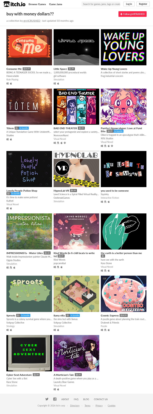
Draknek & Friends (110, 322)
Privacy (99, 405)
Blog (86, 399)
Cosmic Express (110, 315)
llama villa (59, 315)
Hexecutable (12, 76)
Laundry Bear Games (64, 382)
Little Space (60, 68)
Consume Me (14, 68)
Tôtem (10, 128)
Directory (74, 405)
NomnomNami (61, 135)
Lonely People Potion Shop (21, 190)
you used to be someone (115, 190)
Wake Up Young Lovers (114, 68)
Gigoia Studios (13, 260)
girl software (60, 76)
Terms (87, 405)
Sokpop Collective (15, 322)
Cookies (111, 405)
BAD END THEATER (65, 128)
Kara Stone (106, 263)
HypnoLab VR (61, 190)
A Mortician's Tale (64, 374)
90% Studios (107, 138)
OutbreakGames (62, 197)
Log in (129, 4)
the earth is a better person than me (121, 252)
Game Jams (55, 4)
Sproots (10, 315)
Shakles (10, 135)
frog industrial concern (112, 76)
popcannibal (60, 263)
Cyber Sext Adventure (19, 374)
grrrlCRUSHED (31, 20)
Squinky (105, 194)
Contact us (101, 399)
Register (143, 4)
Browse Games (37, 4)
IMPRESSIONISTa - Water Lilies (24, 252)
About (65, 399)
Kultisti (9, 200)
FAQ (76, 399)
